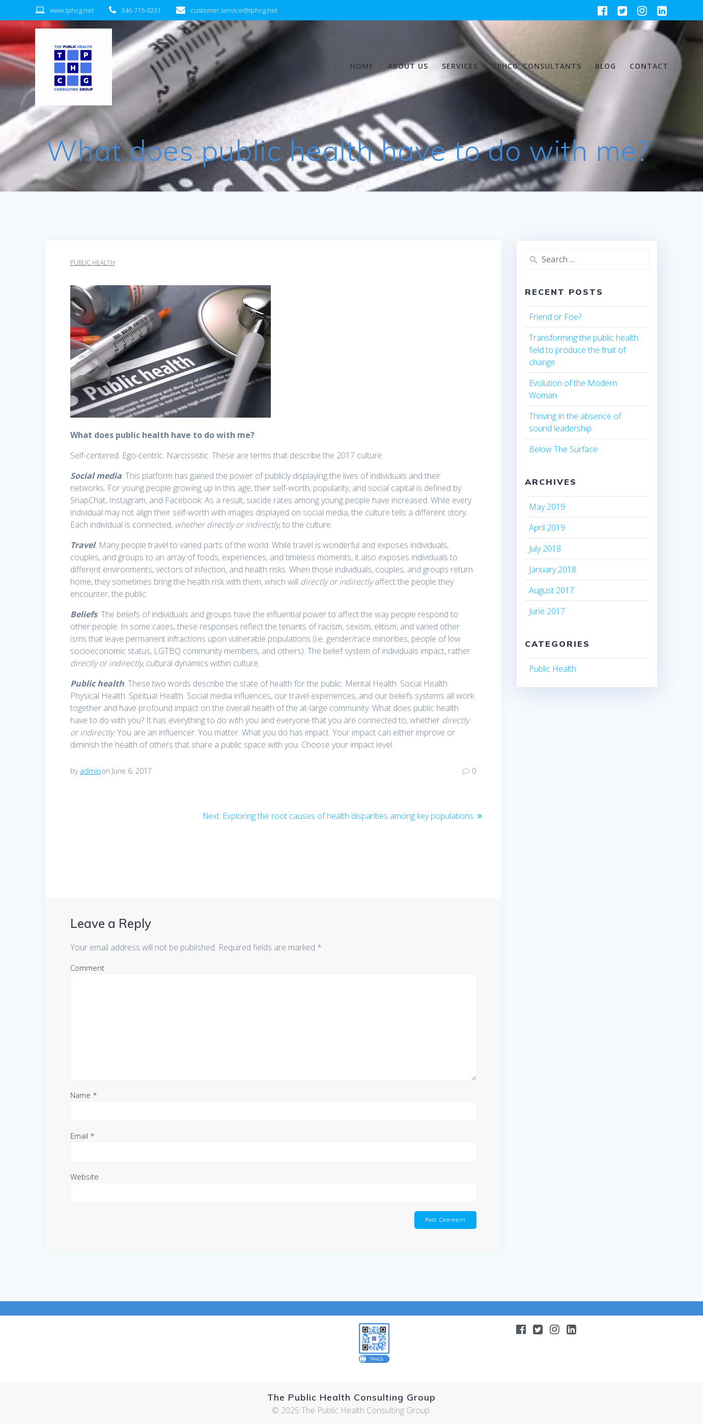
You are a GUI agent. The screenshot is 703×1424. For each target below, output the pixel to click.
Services (460, 66)
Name (83, 1094)
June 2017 (547, 611)
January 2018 (552, 569)
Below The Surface (563, 449)
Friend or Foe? (555, 316)
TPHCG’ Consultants (536, 66)
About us (408, 66)
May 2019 (547, 506)
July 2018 (545, 548)
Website (84, 1176)
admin (90, 771)
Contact (649, 66)
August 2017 (551, 590)
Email (82, 1135)
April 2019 (547, 527)
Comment (87, 967)
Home (362, 66)
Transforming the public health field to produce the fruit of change (583, 350)
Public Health (92, 262)
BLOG (605, 66)
